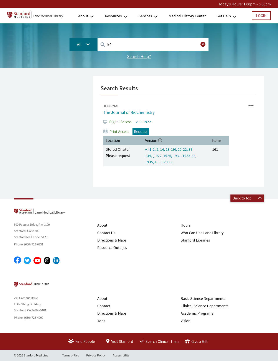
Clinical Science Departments (204, 305)
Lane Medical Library (48, 16)
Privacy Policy (96, 355)
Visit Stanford (119, 341)
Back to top (247, 198)
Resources (113, 15)
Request (140, 131)
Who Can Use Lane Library (202, 232)
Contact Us (106, 232)
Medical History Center (187, 15)
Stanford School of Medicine (56, 285)
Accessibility (121, 355)
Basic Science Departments (203, 298)
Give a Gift (196, 341)
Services (145, 15)
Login (261, 15)
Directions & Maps (112, 240)
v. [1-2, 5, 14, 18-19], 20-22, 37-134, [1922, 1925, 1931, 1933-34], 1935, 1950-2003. (171, 155)
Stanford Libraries (195, 240)
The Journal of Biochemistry (129, 112)
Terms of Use (70, 355)
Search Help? (139, 56)
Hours (186, 225)
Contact (103, 305)
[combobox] (153, 44)
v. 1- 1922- (143, 121)
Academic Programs (197, 313)
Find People (81, 341)
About (83, 15)
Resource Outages (112, 247)
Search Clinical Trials (159, 341)
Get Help (224, 15)
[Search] (103, 44)
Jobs (101, 320)
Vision (185, 320)
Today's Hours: (230, 4)
